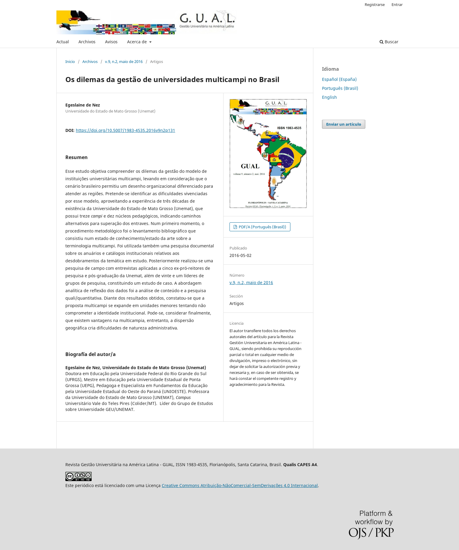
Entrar (397, 4)
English (329, 97)
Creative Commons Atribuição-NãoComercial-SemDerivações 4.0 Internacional (240, 485)
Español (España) (339, 79)
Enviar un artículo (343, 124)
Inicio (70, 61)
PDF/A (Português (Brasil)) (262, 226)
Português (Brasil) (340, 88)
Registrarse (375, 4)
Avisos (111, 41)
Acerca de (137, 41)
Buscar (389, 41)
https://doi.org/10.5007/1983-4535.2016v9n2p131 (125, 130)
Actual (62, 41)
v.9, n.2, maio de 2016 (124, 61)
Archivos (87, 41)
